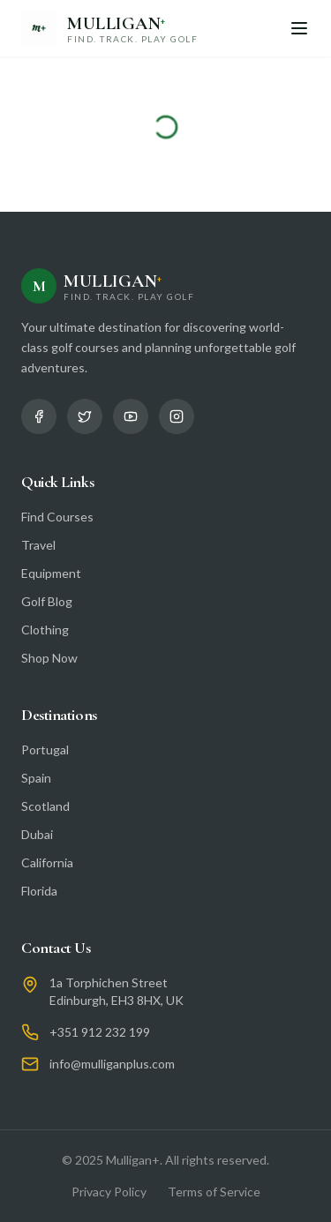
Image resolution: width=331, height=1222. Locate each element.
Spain (36, 777)
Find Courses (57, 516)
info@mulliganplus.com (112, 1063)
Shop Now (49, 657)
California (47, 862)
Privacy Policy (109, 1191)
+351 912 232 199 (99, 1031)
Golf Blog (46, 601)
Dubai (37, 834)
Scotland (45, 805)
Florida (39, 890)
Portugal (45, 749)
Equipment (51, 573)
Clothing (45, 629)
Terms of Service (214, 1191)
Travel (38, 544)
